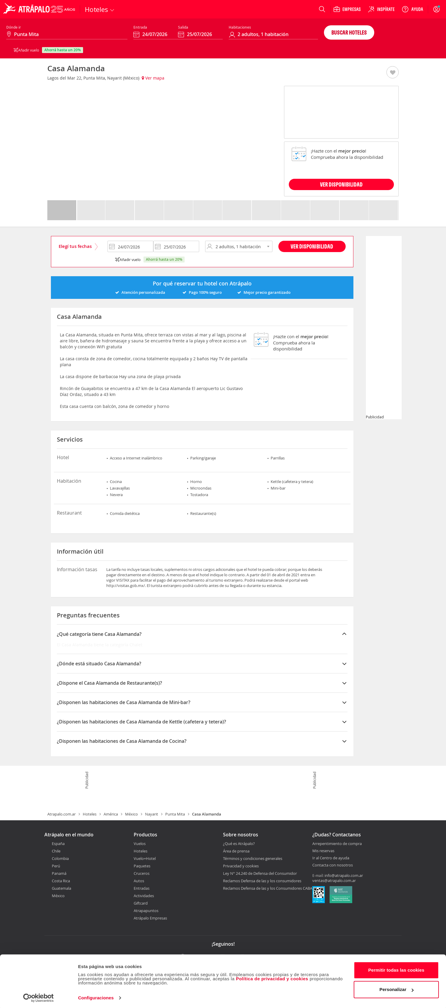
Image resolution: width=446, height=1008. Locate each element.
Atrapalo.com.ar (61, 814)
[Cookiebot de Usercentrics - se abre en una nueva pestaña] (39, 996)
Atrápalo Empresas (150, 918)
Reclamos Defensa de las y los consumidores (262, 880)
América (111, 814)
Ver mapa (153, 78)
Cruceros (141, 873)
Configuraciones (96, 996)
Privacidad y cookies (241, 866)
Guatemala (61, 888)
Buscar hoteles (349, 32)
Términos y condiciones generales (252, 858)
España (58, 843)
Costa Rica (61, 880)
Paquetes (142, 866)
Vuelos (140, 843)
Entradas (141, 888)
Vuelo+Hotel (145, 858)
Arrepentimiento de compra (337, 843)
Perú (56, 866)
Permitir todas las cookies (396, 968)
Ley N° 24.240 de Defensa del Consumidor (260, 873)
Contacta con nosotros (332, 865)
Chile (56, 851)
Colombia (60, 858)
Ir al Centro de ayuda (330, 858)
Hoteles (89, 814)
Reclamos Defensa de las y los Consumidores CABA (267, 888)
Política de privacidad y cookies (272, 977)
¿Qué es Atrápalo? (239, 843)
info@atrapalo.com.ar (344, 875)
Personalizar (397, 987)
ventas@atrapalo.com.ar (334, 880)
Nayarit (151, 814)
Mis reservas (323, 851)
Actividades (144, 895)
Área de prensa (236, 851)
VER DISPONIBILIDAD (341, 184)
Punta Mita (175, 814)
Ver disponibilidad (312, 246)
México (131, 814)
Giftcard (141, 903)
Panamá (59, 873)
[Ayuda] (412, 9)
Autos (139, 880)
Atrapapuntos (146, 910)
